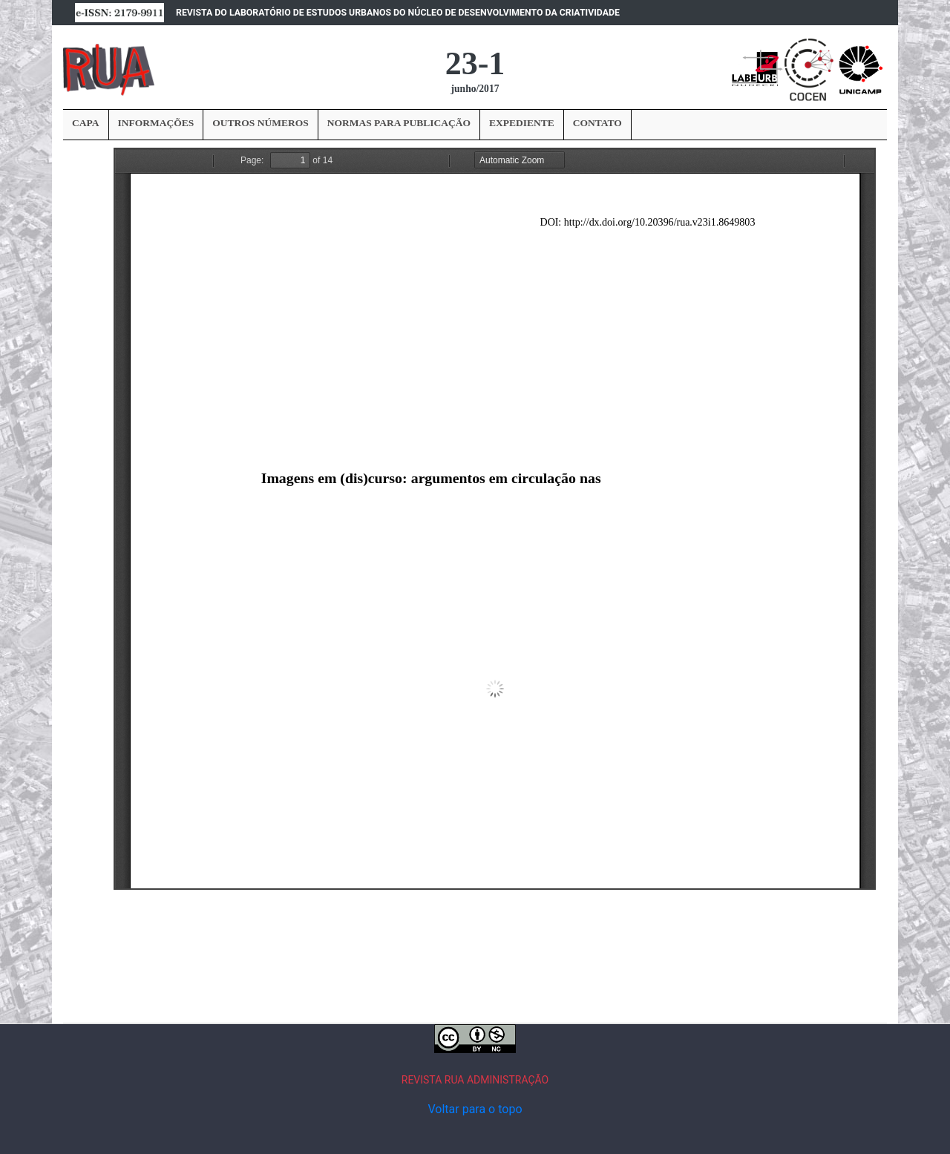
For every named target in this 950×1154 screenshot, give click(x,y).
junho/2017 (475, 88)
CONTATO (597, 122)
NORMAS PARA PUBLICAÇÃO (399, 122)
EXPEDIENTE (521, 122)
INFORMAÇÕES (156, 122)
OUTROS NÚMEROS (260, 122)
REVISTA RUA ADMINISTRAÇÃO (475, 1080)
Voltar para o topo (475, 1109)
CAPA (85, 122)
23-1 (475, 63)
